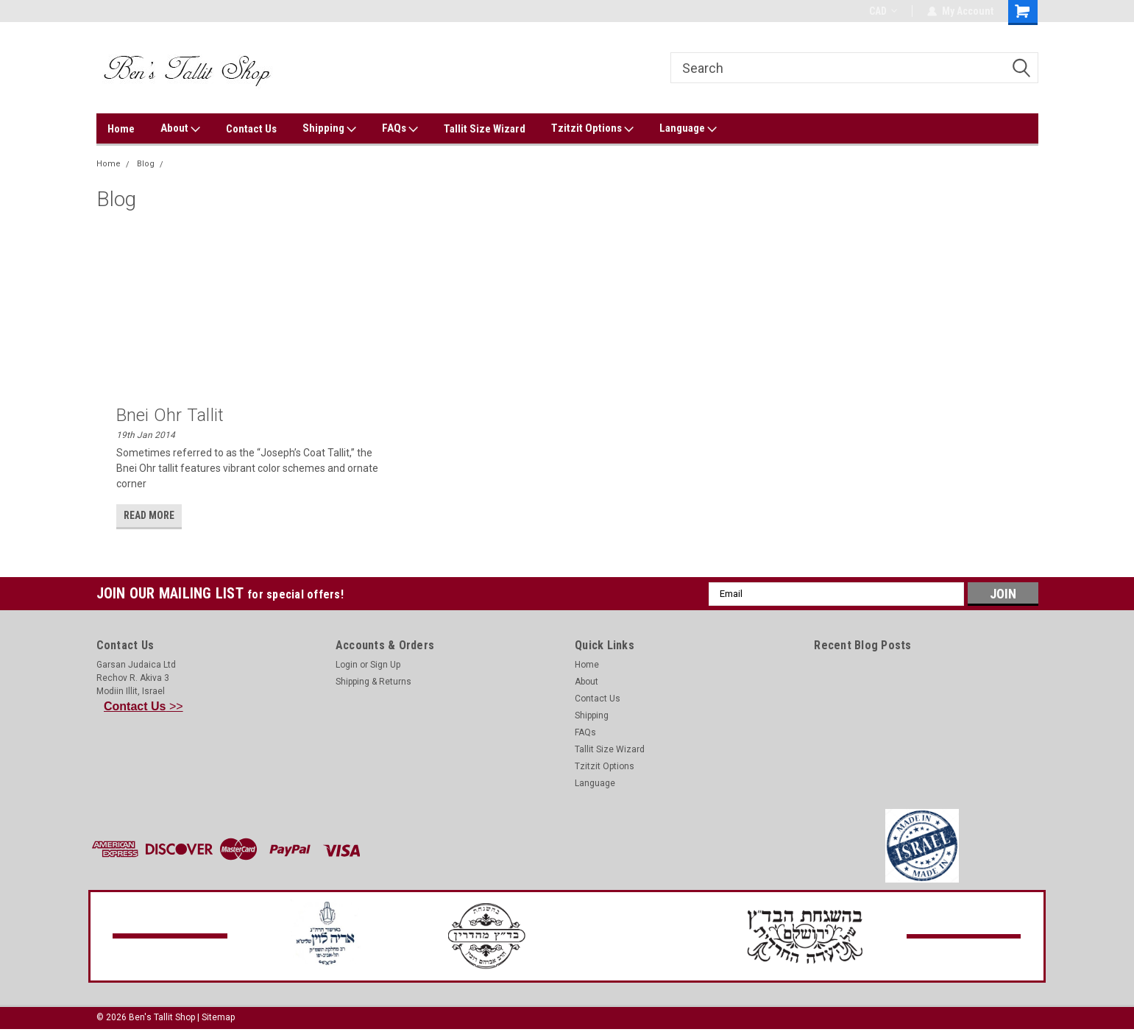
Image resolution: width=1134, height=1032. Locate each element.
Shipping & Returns (373, 681)
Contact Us (251, 128)
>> (143, 706)
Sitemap (218, 1017)
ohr (177, 164)
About (180, 128)
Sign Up (385, 665)
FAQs (400, 128)
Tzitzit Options (592, 128)
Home (121, 128)
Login (347, 665)
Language (688, 128)
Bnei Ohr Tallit (170, 415)
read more (149, 515)
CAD (883, 11)
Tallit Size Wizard (484, 128)
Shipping (329, 128)
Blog (146, 164)
